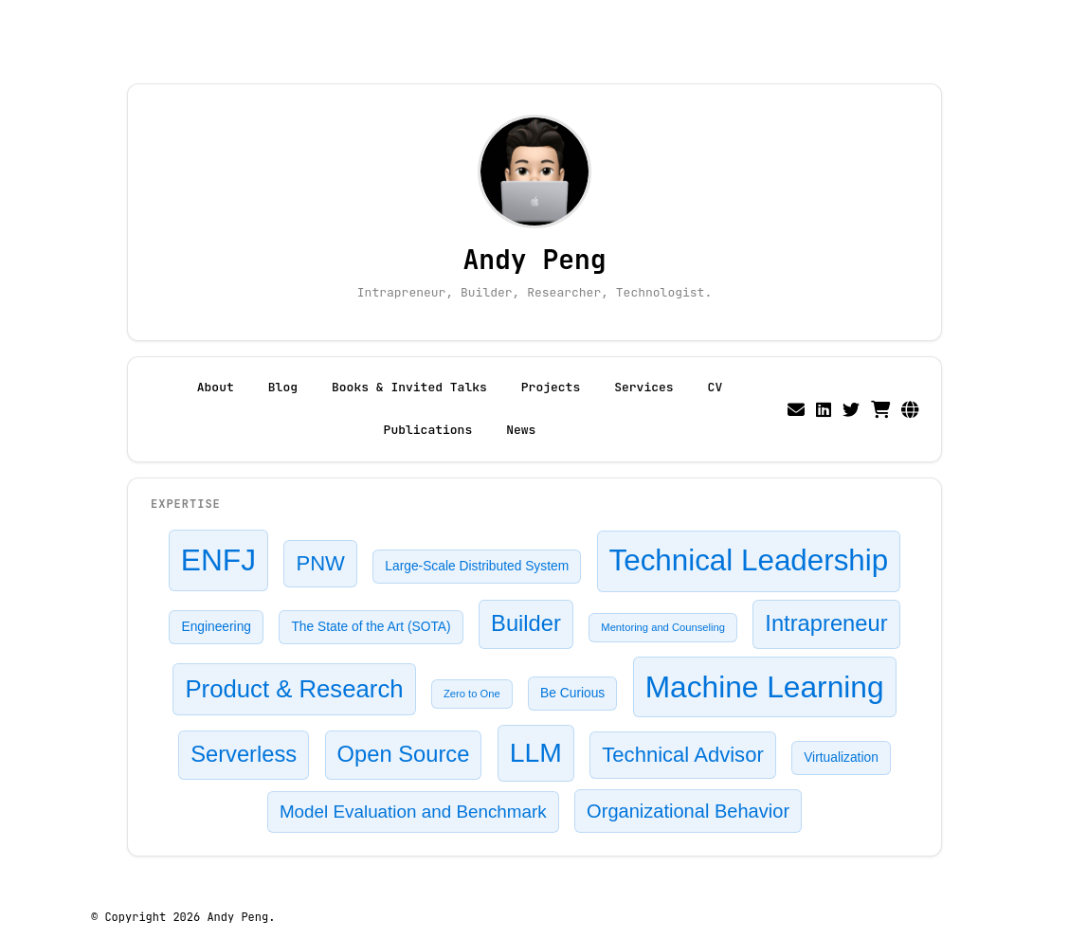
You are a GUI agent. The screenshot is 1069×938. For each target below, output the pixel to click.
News (520, 430)
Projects (550, 387)
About (215, 387)
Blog (283, 387)
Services (643, 387)
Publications (428, 430)
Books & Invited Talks (409, 387)
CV (715, 387)
